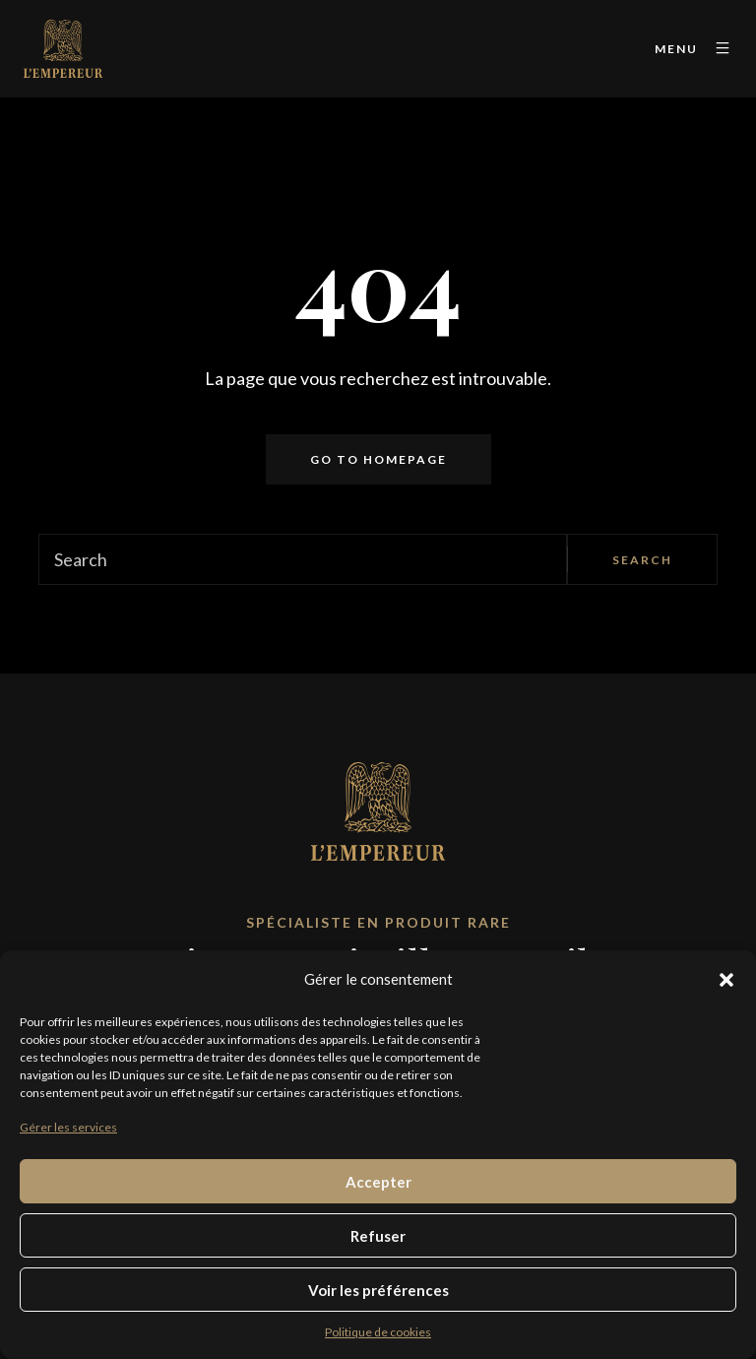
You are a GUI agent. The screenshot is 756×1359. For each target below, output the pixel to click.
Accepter (378, 1182)
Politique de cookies (378, 1332)
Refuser (378, 1236)
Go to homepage (378, 459)
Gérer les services (68, 1127)
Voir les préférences (378, 1290)
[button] (726, 980)
